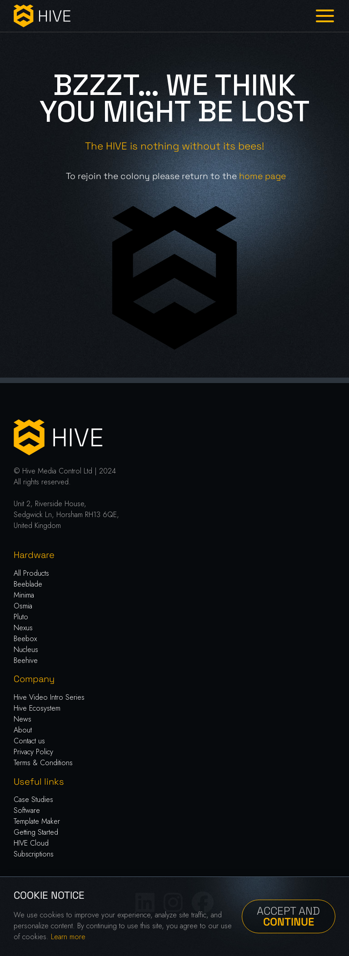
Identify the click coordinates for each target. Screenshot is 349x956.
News (22, 719)
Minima (24, 595)
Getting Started (36, 832)
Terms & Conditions (43, 762)
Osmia (23, 606)
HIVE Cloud (31, 843)
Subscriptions (34, 854)
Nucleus (26, 649)
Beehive (26, 660)
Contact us (29, 741)
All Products (31, 573)
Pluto (21, 617)
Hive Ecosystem (37, 708)
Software (27, 810)
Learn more (68, 936)
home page (262, 176)
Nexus (23, 627)
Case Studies (33, 799)
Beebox (25, 638)
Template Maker (37, 821)
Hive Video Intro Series (49, 697)
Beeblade (28, 584)
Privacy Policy (33, 752)
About (23, 730)
